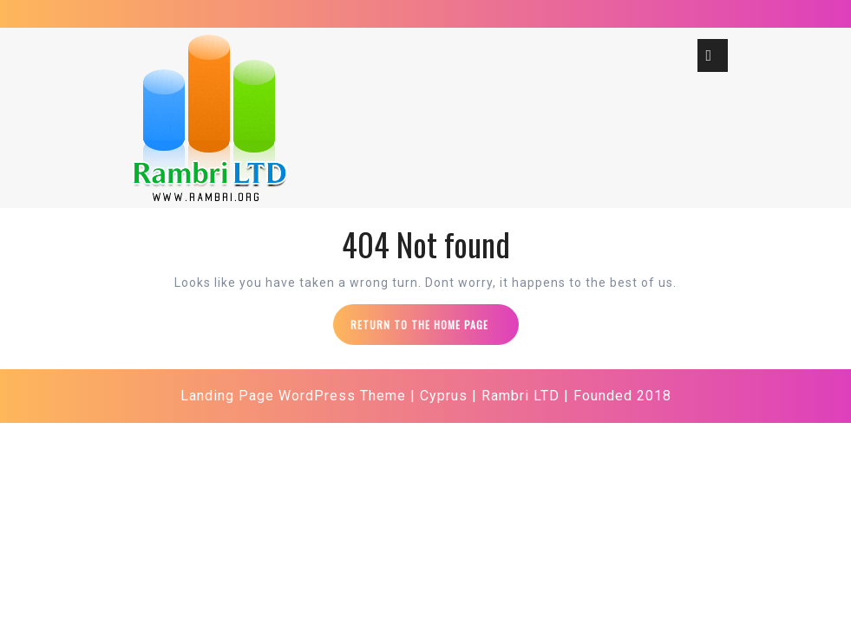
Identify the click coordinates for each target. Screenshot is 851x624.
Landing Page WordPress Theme (293, 395)
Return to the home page (434, 330)
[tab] (712, 55)
